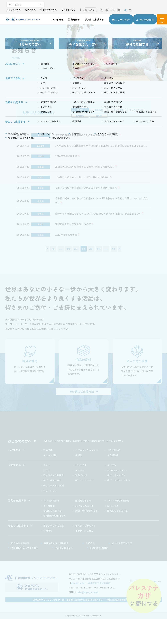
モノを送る (49, 505)
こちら (103, 440)
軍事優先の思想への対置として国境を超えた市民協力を (84, 166)
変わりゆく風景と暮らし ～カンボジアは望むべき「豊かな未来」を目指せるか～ (98, 213)
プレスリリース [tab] (136, 109)
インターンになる (84, 530)
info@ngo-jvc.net (87, 592)
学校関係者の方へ (48, 9)
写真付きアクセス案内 (99, 582)
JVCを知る (57, 19)
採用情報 (47, 530)
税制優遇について (64, 547)
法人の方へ (30, 9)
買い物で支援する (84, 505)
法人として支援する (117, 510)
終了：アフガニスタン (118, 480)
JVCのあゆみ (113, 450)
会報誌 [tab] (99, 115)
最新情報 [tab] (99, 109)
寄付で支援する (51, 500)
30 (68, 249)
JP (125, 10)
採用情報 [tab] (80, 115)
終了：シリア (50, 490)
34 (99, 249)
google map (78, 582)
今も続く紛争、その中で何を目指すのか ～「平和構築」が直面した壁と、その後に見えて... (101, 201)
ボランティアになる (53, 525)
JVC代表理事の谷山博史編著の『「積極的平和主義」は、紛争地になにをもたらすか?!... (101, 145)
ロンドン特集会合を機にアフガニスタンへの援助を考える (86, 188)
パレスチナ (81, 465)
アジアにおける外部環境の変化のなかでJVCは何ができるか (87, 135)
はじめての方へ (19, 441)
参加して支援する (52, 510)
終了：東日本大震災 (53, 485)
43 (114, 249)
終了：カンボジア (84, 480)
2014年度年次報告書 (66, 156)
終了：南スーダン (116, 475)
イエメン (79, 470)
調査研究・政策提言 (53, 475)
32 (83, 249)
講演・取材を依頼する (86, 510)
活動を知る (74, 19)
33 (91, 249)
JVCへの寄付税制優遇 (118, 500)
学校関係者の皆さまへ (54, 515)
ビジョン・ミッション (86, 450)
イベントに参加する (85, 525)
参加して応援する (94, 19)
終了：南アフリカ (52, 480)
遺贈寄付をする (83, 500)
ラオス (46, 465)
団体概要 (47, 450)
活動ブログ (81, 475)
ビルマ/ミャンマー (116, 470)
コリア (46, 470)
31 (76, 249)
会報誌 (78, 455)
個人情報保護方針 (20, 543)
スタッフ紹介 (50, 455)
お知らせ (90, 543)
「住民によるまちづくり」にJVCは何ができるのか (82, 177)
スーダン (111, 465)
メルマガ (91, 10)
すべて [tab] (80, 109)
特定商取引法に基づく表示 (24, 547)
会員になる (113, 505)
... (60, 249)
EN (130, 10)
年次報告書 (113, 455)
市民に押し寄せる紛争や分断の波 (73, 224)
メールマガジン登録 (121, 543)
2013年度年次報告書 (66, 234)
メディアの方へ (14, 9)
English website (98, 547)
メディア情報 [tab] (117, 109)
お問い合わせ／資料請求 (56, 543)
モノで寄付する (68, 9)
